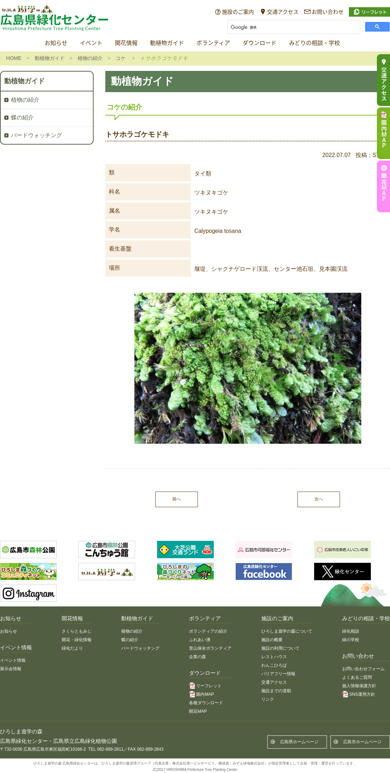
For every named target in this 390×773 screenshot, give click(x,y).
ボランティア (213, 43)
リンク (267, 699)
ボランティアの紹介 (208, 631)
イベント (91, 43)
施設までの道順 (276, 690)
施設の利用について (280, 648)
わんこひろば (274, 665)
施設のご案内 (238, 12)
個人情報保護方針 (359, 685)
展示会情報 (10, 668)
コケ (121, 58)
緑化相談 (350, 631)
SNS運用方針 (362, 694)
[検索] (293, 27)
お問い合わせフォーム (363, 668)
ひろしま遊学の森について (286, 631)
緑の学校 (350, 639)
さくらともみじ (76, 631)
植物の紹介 (90, 58)
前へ (176, 499)
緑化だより (72, 648)
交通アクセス (283, 12)
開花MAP (198, 711)
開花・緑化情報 (76, 639)
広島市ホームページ (362, 741)
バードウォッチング (36, 135)
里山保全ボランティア (210, 648)
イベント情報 (13, 660)
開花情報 (126, 43)
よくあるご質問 (357, 677)
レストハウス (274, 656)
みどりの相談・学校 (314, 43)
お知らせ (56, 43)
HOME (13, 58)
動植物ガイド (167, 43)
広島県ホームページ (299, 741)
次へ (318, 499)
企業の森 (197, 656)
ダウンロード (260, 43)
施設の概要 (272, 639)
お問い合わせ (328, 12)
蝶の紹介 (22, 117)
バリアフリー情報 (278, 673)
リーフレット (209, 685)
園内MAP (205, 694)
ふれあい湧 (199, 639)
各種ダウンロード (206, 702)
